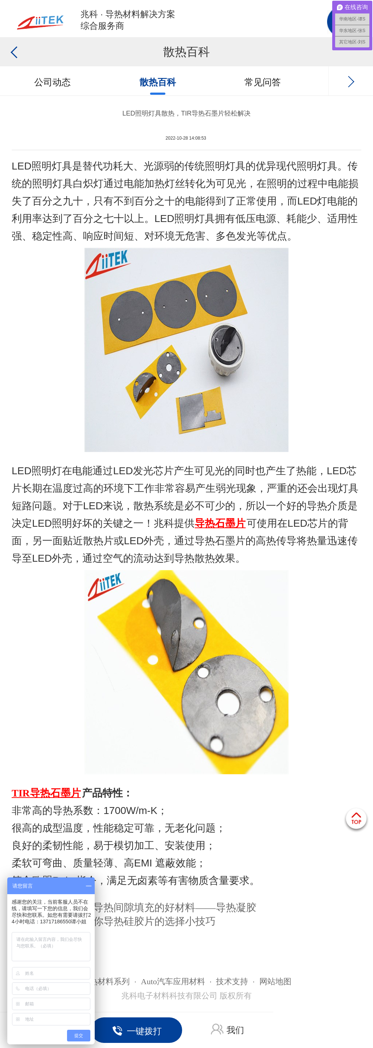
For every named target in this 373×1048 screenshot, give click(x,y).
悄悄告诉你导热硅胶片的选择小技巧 (134, 921)
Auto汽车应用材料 (173, 981)
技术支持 (232, 981)
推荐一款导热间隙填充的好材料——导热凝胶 (154, 907)
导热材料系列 (106, 981)
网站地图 (275, 981)
